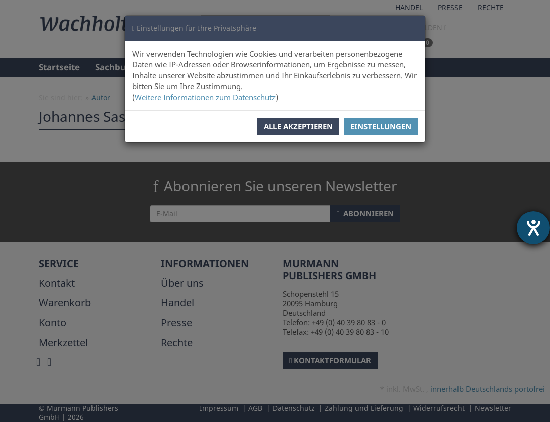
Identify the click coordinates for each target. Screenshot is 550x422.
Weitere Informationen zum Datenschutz (205, 97)
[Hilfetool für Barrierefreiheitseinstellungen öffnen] (533, 227)
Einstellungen (380, 126)
